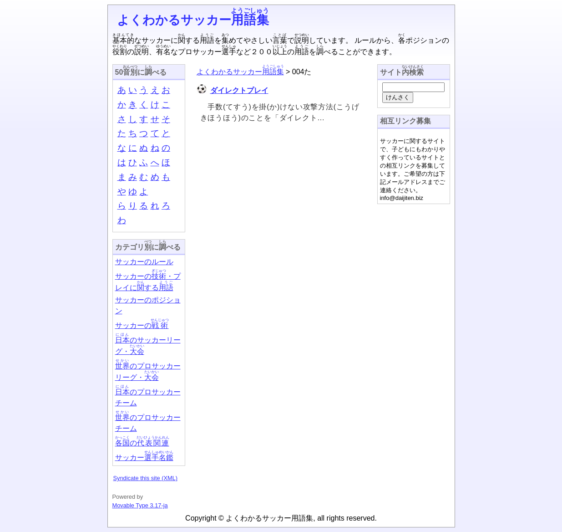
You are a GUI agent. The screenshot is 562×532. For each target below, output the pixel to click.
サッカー (144, 457)
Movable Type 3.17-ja (140, 505)
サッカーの (142, 325)
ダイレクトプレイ (239, 90)
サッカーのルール (144, 262)
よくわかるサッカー (193, 20)
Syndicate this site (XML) (145, 478)
